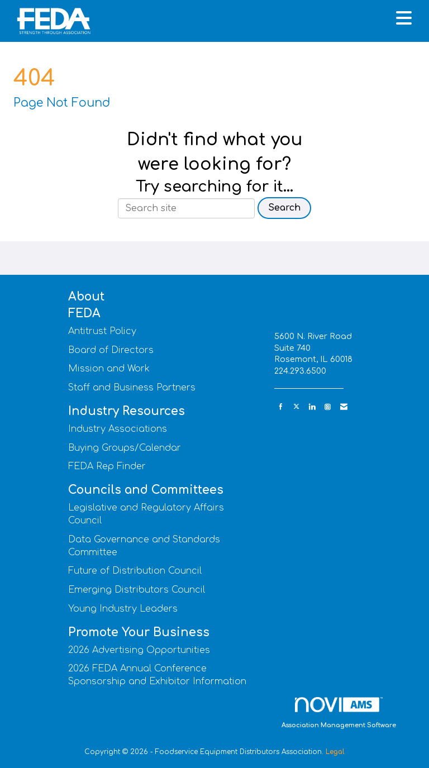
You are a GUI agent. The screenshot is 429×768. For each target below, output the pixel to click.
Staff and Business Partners (132, 388)
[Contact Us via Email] (344, 407)
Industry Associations (117, 429)
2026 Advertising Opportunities (139, 650)
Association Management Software (339, 713)
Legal (335, 752)
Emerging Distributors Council (136, 590)
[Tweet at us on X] (296, 407)
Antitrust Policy (102, 331)
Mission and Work (109, 369)
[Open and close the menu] (258, 19)
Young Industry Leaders (123, 609)
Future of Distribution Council (135, 571)
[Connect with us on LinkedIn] (312, 407)
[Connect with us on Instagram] (327, 407)
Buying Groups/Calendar (124, 448)
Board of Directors (111, 350)
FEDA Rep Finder (107, 466)
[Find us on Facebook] (280, 407)
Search (284, 208)
